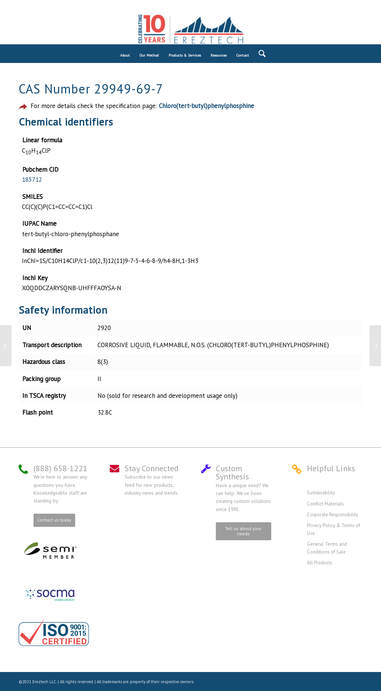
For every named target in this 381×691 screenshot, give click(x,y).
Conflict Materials (325, 504)
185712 (32, 179)
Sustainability (321, 492)
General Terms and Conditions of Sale (327, 548)
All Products (319, 563)
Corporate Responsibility (332, 514)
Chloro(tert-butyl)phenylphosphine (206, 106)
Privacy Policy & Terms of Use (333, 529)
